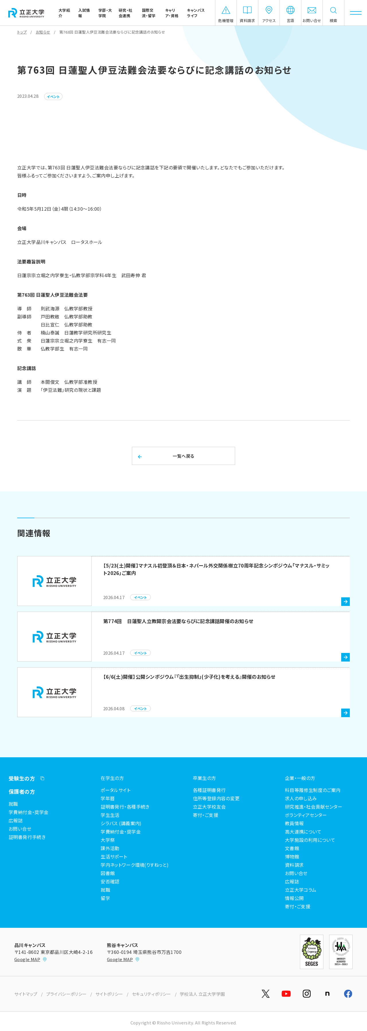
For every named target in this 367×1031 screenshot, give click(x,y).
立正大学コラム (301, 889)
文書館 (292, 848)
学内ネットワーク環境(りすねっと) (135, 864)
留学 (105, 898)
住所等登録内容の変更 (216, 798)
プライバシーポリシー (66, 994)
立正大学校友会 (209, 806)
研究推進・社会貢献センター (313, 806)
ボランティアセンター (306, 814)
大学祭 (108, 839)
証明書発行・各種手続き (125, 806)
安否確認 (110, 881)
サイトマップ (26, 994)
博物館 (292, 856)
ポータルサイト (115, 790)
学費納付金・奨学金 (29, 812)
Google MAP (30, 959)
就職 (13, 803)
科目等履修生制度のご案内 (313, 790)
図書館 (108, 873)
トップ (22, 32)
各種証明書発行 (209, 790)
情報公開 (294, 898)
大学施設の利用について (310, 839)
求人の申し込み (301, 798)
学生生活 (110, 814)
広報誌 (16, 820)
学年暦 (108, 798)
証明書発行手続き (27, 837)
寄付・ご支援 (205, 814)
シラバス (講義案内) (121, 823)
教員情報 (294, 823)
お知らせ (43, 32)
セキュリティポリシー (151, 994)
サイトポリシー (109, 994)
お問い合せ (20, 828)
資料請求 (294, 864)
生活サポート (114, 856)
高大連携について (303, 831)
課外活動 (110, 848)
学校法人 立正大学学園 (202, 994)
